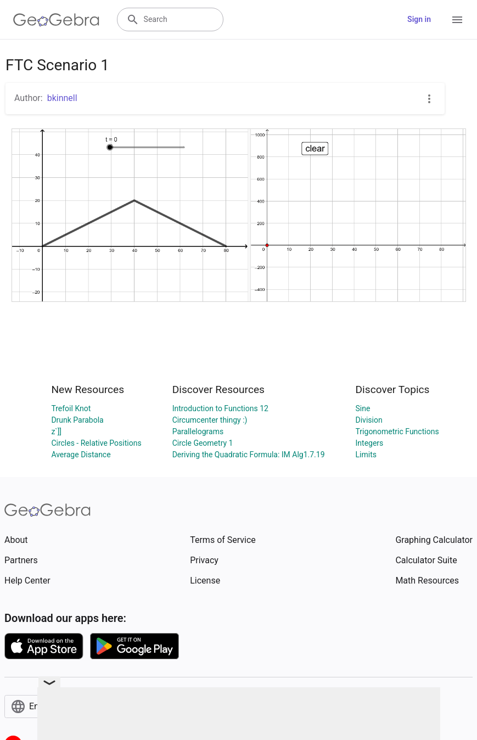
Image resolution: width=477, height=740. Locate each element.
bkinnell (62, 98)
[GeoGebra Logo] (56, 19)
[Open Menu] (457, 19)
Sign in (419, 19)
